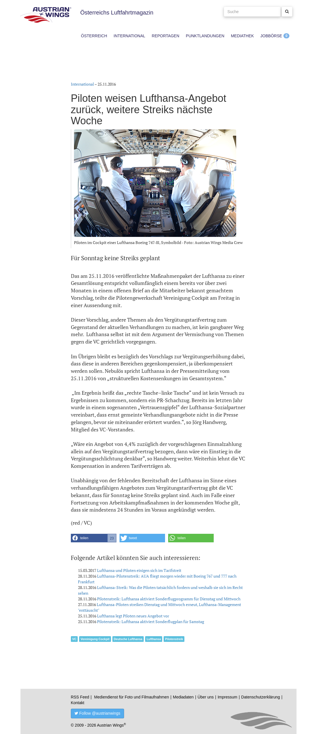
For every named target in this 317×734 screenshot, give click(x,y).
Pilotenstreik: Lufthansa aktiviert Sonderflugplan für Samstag (150, 621)
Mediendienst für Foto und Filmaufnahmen (131, 697)
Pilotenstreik (174, 639)
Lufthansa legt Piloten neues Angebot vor (133, 616)
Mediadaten (183, 697)
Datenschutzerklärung (260, 697)
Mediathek (242, 36)
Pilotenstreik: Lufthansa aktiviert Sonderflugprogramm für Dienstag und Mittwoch (168, 598)
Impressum (227, 697)
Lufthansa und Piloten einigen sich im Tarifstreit (139, 570)
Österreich (94, 36)
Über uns (205, 697)
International (129, 36)
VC (74, 639)
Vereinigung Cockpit (95, 639)
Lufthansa (154, 639)
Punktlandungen (205, 36)
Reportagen (165, 36)
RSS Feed (80, 697)
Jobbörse (271, 36)
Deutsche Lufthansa (128, 639)
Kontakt (77, 702)
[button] (93, 538)
